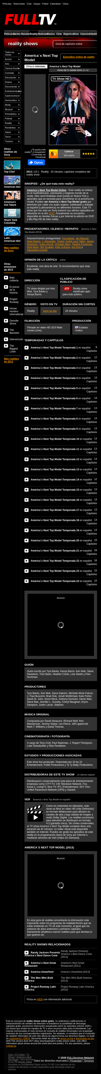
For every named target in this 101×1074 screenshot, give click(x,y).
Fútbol (45, 3)
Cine (59, 34)
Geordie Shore (14, 322)
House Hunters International (15, 311)
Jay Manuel (82, 238)
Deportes (67, 34)
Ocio (76, 34)
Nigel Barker (33, 241)
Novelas (25, 34)
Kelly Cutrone (62, 247)
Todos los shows (9, 53)
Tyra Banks (68, 238)
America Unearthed (42, 971)
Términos (89, 1060)
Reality (34, 34)
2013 (51, 213)
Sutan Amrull (46, 244)
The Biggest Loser (14, 348)
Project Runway (14, 301)
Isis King (76, 247)
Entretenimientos (12, 91)
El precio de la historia (14, 289)
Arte (7, 64)
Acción (8, 59)
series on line (66, 1038)
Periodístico (11, 114)
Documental (11, 86)
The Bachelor (14, 331)
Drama (8, 82)
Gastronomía (11, 95)
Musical (8, 109)
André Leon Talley (75, 241)
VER (47, 799)
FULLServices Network (80, 1057)
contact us (11, 1046)
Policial (8, 118)
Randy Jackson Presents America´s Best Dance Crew (42, 954)
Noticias (42, 34)
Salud (8, 132)
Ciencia (84, 34)
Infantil (93, 34)
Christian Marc (63, 244)
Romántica (10, 127)
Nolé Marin (33, 247)
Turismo (9, 141)
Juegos (36, 3)
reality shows (23, 43)
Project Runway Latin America (40, 988)
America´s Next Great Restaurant (40, 964)
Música (51, 34)
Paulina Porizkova (82, 244)
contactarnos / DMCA (19, 1038)
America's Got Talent (12, 198)
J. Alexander (48, 241)
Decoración (10, 77)
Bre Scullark (47, 247)
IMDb (40, 999)
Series (16, 34)
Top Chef (12, 167)
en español (60, 347)
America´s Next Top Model (65, 66)
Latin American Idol (12, 234)
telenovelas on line (85, 1038)
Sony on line (50, 311)
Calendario (55, 3)
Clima (65, 3)
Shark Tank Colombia (12, 216)
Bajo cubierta (14, 279)
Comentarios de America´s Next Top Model (36, 162)
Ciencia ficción (12, 68)
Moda (8, 105)
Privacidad (76, 1060)
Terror (8, 136)
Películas (8, 34)
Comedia (9, 73)
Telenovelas (19, 3)
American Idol (12, 182)
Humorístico (11, 100)
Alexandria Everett (37, 250)
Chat (29, 3)
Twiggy (60, 241)
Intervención (15, 339)
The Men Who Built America (38, 979)
